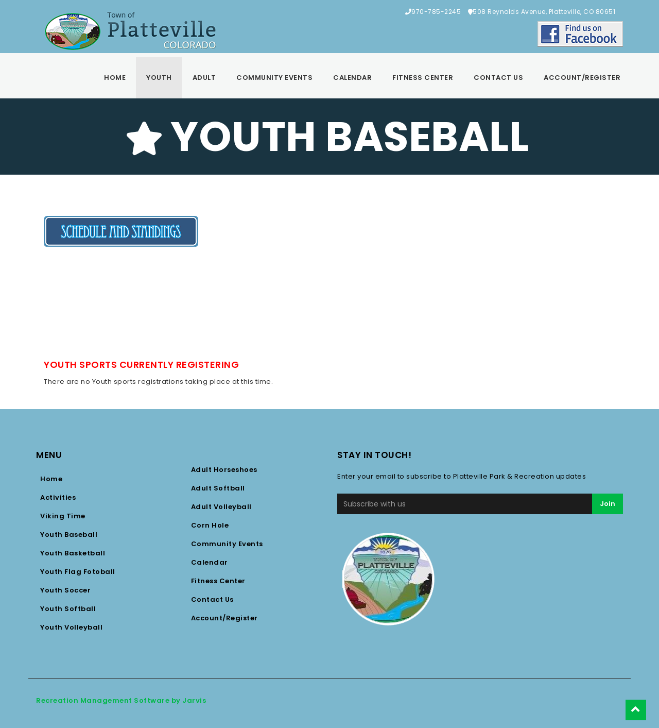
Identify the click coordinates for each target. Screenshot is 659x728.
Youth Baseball (68, 534)
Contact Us (498, 77)
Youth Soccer (65, 590)
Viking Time (62, 516)
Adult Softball (218, 488)
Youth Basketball (72, 553)
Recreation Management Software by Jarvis (121, 700)
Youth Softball (68, 609)
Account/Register (582, 77)
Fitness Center (422, 77)
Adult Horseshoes (224, 470)
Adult (204, 77)
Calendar (352, 77)
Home (115, 77)
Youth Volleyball (71, 627)
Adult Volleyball (221, 507)
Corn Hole (210, 525)
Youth (159, 77)
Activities (58, 497)
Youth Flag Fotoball (77, 572)
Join (607, 504)
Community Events (274, 77)
